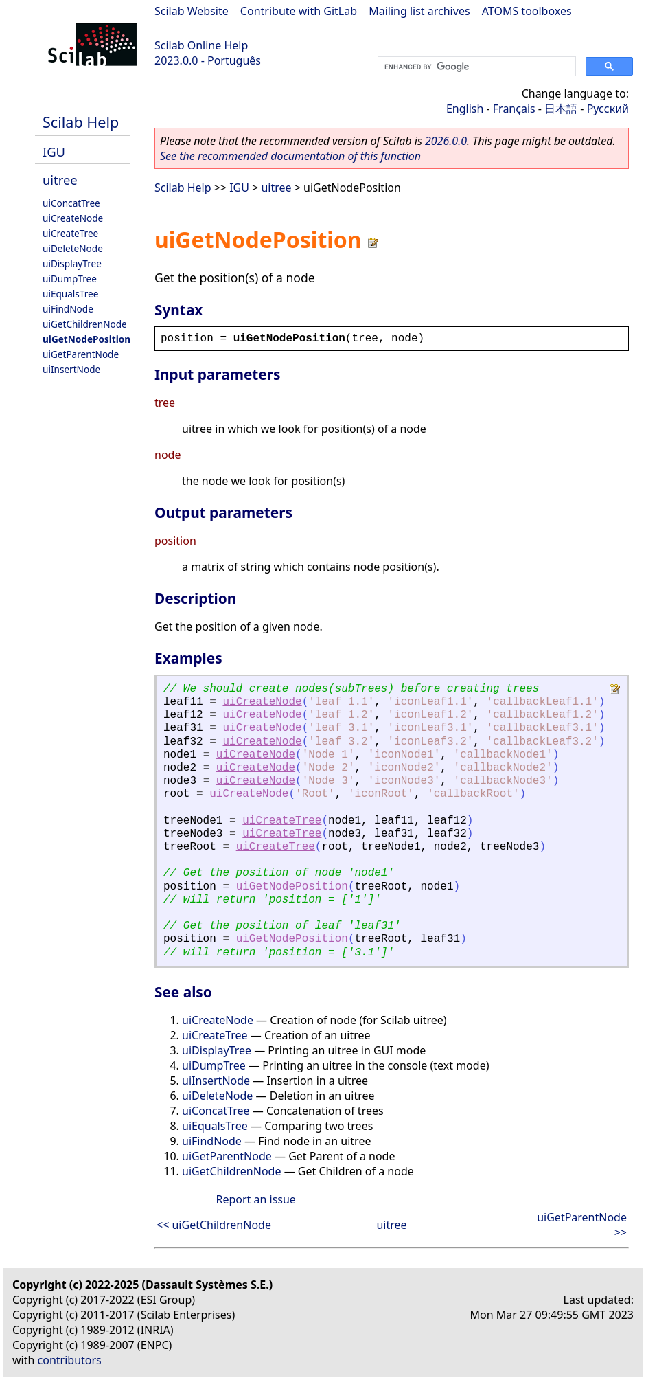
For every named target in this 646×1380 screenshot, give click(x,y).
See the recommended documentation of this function (290, 155)
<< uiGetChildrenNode (214, 1224)
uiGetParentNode (81, 354)
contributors (70, 1360)
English (464, 108)
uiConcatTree (71, 203)
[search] (475, 66)
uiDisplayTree (72, 263)
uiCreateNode (73, 218)
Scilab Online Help (201, 45)
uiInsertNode (71, 369)
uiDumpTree (70, 278)
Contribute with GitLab (298, 11)
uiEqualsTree (70, 293)
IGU (54, 151)
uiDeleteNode (73, 248)
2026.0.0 (446, 140)
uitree (60, 179)
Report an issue (255, 1199)
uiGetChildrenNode (85, 323)
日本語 (560, 108)
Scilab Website (191, 11)
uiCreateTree (70, 233)
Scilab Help (81, 122)
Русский (608, 108)
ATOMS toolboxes (527, 11)
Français (514, 108)
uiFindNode (68, 308)
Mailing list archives (419, 11)
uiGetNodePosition (86, 339)
